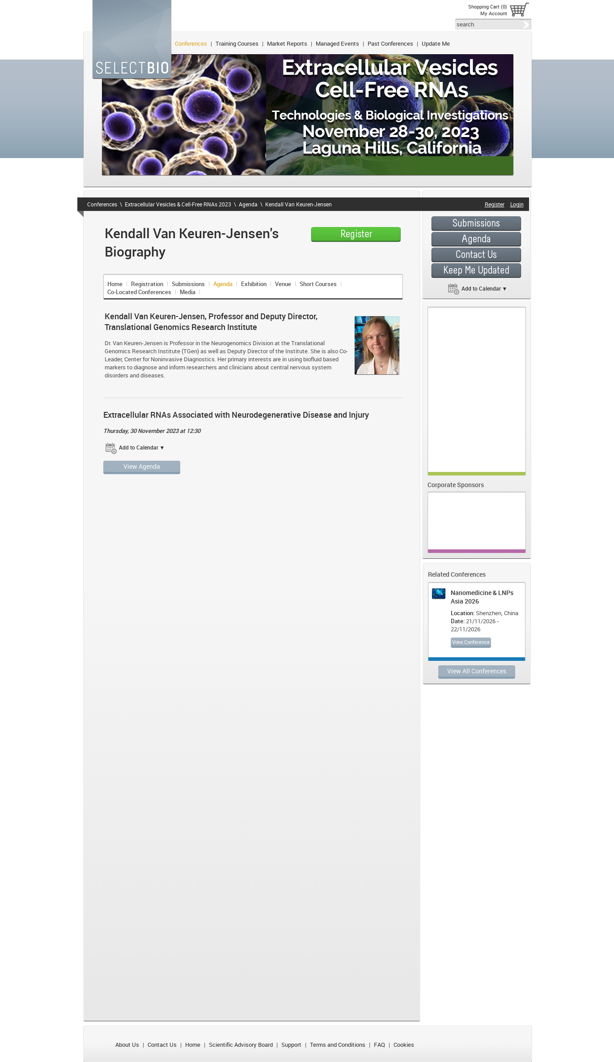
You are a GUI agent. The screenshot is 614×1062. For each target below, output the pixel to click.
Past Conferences (390, 43)
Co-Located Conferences (139, 292)
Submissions (188, 284)
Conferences (191, 43)
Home (115, 284)
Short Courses (318, 284)
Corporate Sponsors (456, 484)
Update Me (436, 43)
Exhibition (254, 284)
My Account (493, 13)
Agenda (248, 204)
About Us (127, 1045)
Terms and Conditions (337, 1045)
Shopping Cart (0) (487, 6)
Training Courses (237, 43)
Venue (283, 284)
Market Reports (287, 43)
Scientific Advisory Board (241, 1045)
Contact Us (162, 1045)
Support (291, 1045)
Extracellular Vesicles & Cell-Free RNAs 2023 (178, 204)
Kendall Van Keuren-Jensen (298, 204)
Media (187, 292)
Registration (147, 284)
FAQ (379, 1045)
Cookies (404, 1045)
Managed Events (337, 43)
